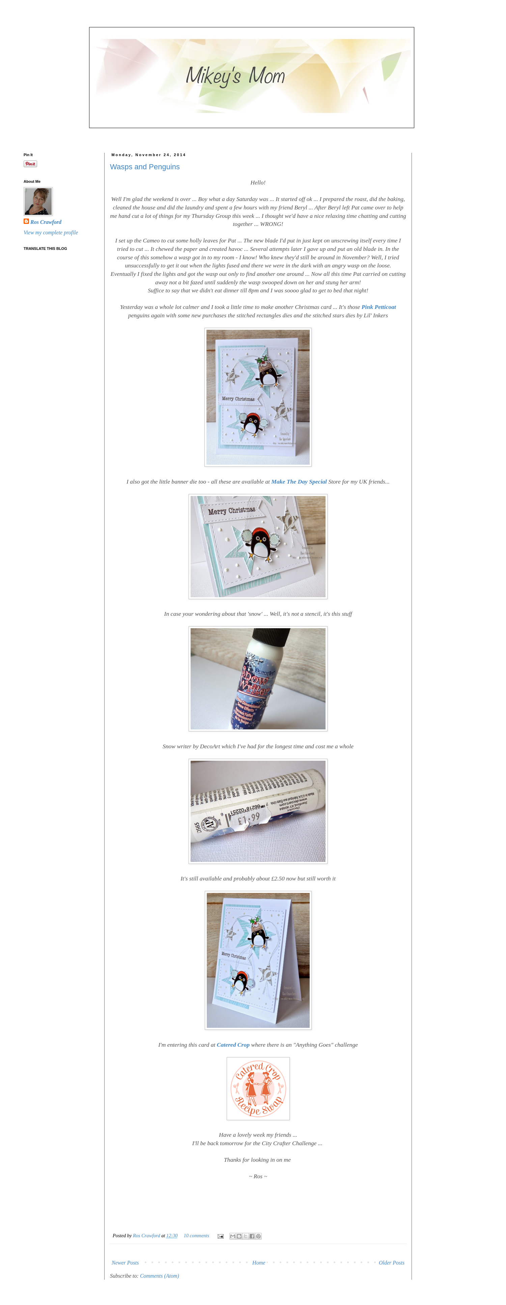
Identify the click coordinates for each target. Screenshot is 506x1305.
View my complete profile (51, 232)
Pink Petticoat (379, 306)
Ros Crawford (147, 1235)
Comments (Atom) (159, 1276)
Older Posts (391, 1263)
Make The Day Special (299, 481)
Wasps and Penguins (145, 167)
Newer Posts (125, 1263)
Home (258, 1263)
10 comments (196, 1235)
